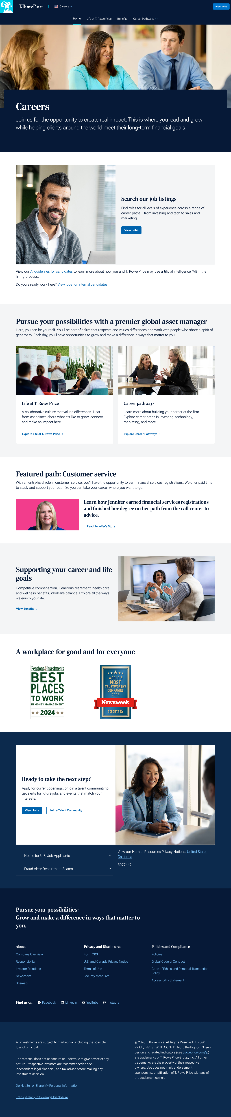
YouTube (92, 1002)
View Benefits (27, 608)
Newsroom (23, 976)
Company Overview (29, 954)
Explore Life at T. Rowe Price (43, 434)
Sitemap (21, 983)
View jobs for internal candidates (83, 284)
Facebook (49, 1002)
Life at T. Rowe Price (99, 18)
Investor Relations (28, 969)
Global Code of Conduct (168, 961)
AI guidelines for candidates (51, 271)
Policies (157, 954)
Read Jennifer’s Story (101, 526)
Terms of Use (93, 969)
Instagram (115, 1002)
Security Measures (97, 976)
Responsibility (25, 961)
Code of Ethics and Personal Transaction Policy (180, 971)
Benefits (122, 18)
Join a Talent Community (65, 810)
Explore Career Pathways (143, 434)
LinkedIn (71, 1002)
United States (197, 851)
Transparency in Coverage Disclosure (42, 1097)
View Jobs (219, 6)
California (125, 856)
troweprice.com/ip (195, 1052)
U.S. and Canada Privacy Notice (106, 961)
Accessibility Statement (168, 980)
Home (77, 18)
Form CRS (91, 954)
